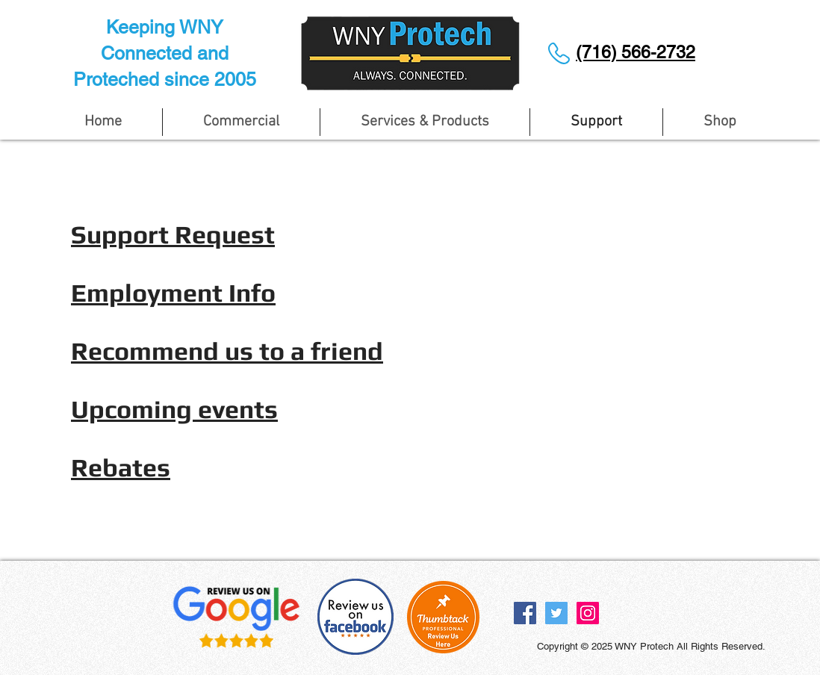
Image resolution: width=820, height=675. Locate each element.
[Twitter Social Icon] (556, 613)
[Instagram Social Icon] (588, 613)
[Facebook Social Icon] (525, 613)
